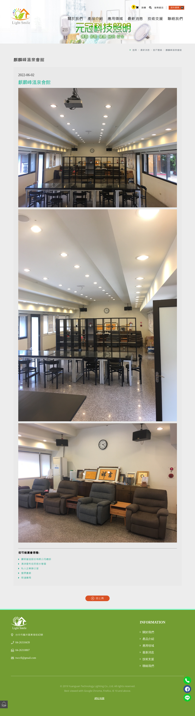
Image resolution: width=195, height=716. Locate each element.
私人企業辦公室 (30, 568)
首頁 (134, 50)
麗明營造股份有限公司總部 (36, 559)
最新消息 (135, 19)
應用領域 (115, 19)
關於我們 (75, 19)
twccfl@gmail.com (25, 658)
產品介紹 (95, 19)
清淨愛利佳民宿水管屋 (33, 564)
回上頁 (100, 598)
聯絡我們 (175, 19)
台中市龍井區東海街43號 (29, 635)
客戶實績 (157, 50)
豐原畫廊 (26, 573)
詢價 (143, 8)
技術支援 (155, 19)
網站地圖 (99, 698)
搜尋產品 (158, 8)
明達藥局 (26, 577)
